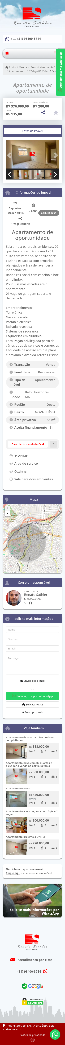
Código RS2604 (38, 71)
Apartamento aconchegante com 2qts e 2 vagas (32, 813)
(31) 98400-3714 (29, 39)
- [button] (7, 513)
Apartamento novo (17, 788)
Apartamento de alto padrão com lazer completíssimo (30, 739)
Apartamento (17, 71)
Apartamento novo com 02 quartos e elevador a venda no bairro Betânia (29, 764)
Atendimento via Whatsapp (60, 72)
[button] (10, 155)
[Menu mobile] (7, 53)
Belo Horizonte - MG (43, 67)
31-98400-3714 (32, 599)
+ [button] (7, 508)
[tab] (17, 131)
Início (10, 67)
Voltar (55, 71)
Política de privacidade (32, 1035)
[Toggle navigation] (55, 53)
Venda (23, 67)
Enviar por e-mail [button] (32, 680)
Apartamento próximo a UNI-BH (26, 836)
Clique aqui (13, 873)
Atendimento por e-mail (32, 960)
